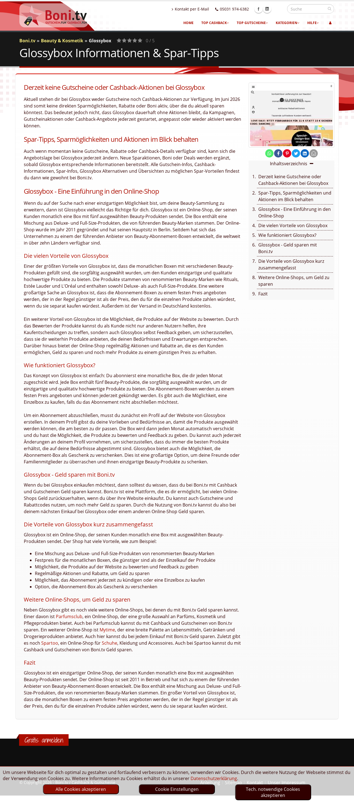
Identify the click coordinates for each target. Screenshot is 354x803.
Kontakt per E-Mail (202, 9)
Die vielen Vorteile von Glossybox (292, 225)
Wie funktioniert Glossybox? (287, 235)
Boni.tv (27, 41)
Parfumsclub (69, 616)
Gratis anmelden (44, 740)
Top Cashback (215, 22)
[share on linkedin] (304, 153)
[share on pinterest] (287, 153)
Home (188, 22)
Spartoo (49, 643)
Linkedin (279, 9)
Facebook (270, 9)
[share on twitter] (295, 153)
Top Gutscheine (252, 22)
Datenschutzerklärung (214, 778)
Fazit (263, 294)
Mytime (107, 630)
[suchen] (329, 8)
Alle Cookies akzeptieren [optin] (81, 789)
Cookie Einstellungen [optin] (177, 789)
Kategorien (288, 22)
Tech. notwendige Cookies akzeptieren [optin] (273, 792)
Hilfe (313, 22)
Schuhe (109, 643)
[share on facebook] (278, 153)
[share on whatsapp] (269, 153)
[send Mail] (313, 153)
